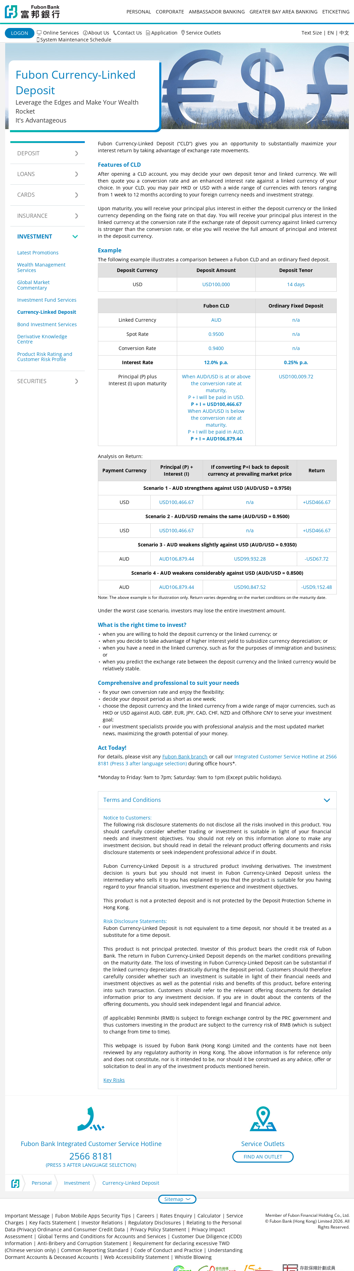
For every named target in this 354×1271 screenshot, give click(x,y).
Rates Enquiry (176, 1215)
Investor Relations (102, 1222)
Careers (145, 1215)
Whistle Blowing (193, 1257)
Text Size (312, 32)
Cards (26, 194)
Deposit (28, 153)
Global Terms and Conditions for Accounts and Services (102, 1236)
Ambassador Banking (217, 11)
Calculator (209, 1215)
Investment (34, 236)
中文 (344, 32)
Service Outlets (203, 32)
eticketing (336, 11)
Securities (32, 381)
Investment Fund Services (47, 300)
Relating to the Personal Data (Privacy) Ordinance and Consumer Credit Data (123, 1226)
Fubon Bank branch (185, 756)
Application (164, 32)
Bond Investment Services (47, 324)
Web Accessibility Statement (136, 1257)
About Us (98, 32)
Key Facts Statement (52, 1222)
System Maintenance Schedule (75, 39)
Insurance (32, 216)
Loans (26, 174)
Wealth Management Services (41, 267)
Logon (19, 33)
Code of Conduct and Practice (169, 1250)
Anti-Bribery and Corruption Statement (83, 1243)
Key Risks (114, 1080)
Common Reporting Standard (95, 1250)
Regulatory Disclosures (154, 1222)
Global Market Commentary (33, 285)
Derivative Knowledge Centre (42, 339)
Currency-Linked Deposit (46, 312)
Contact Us (129, 32)
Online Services (61, 32)
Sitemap (173, 1199)
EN (330, 32)
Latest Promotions (38, 252)
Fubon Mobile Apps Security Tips (93, 1215)
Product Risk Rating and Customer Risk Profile (44, 356)
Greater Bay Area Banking (283, 11)
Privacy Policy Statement (158, 1229)
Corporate (170, 11)
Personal (139, 11)
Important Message (27, 1215)
